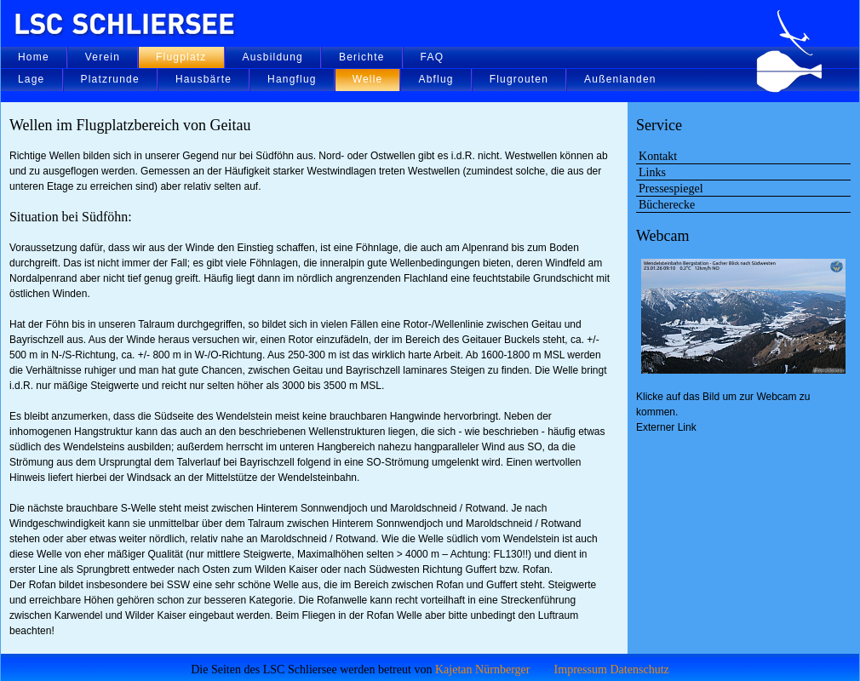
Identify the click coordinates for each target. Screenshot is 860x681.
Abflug (435, 79)
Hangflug (292, 79)
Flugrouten (519, 79)
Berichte (362, 57)
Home (33, 57)
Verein (102, 57)
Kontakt (658, 156)
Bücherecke (667, 204)
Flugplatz (181, 57)
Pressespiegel (671, 188)
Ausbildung (273, 57)
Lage (31, 79)
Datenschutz (639, 669)
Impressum (580, 669)
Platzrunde (110, 79)
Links (652, 172)
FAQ (432, 57)
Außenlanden (620, 79)
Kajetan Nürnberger (482, 669)
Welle (368, 79)
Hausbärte (203, 79)
